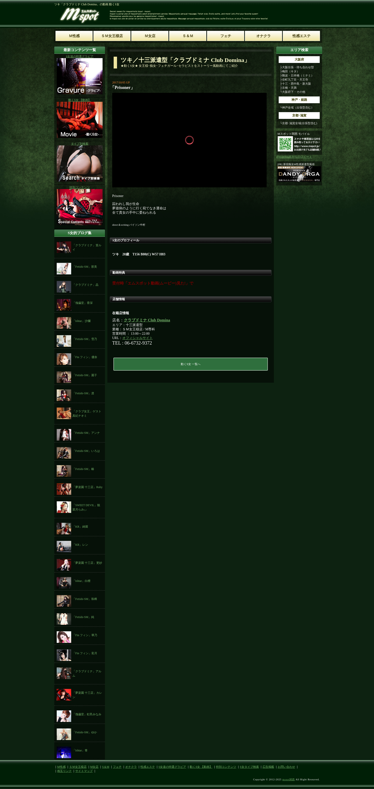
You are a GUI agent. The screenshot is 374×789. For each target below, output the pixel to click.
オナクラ (131, 767)
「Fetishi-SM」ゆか (84, 732)
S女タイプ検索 (249, 767)
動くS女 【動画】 (201, 767)
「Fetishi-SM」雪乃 (84, 339)
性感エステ (147, 767)
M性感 (61, 767)
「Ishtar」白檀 (81, 581)
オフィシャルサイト (137, 338)
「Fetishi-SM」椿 (83, 469)
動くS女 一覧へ (191, 364)
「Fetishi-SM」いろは (86, 451)
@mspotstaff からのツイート (294, 156)
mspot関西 (288, 779)
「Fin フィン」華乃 (84, 635)
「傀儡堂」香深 (82, 303)
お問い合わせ (286, 767)
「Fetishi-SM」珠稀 (84, 599)
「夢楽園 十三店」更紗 (87, 563)
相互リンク (64, 771)
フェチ (117, 767)
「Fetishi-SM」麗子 (84, 375)
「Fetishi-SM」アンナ (86, 433)
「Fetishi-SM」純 (83, 617)
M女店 (94, 767)
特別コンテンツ (226, 767)
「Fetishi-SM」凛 (83, 393)
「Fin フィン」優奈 (84, 357)
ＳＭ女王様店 (78, 767)
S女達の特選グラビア (172, 767)
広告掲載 (268, 767)
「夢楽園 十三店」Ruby (87, 487)
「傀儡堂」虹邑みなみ (86, 714)
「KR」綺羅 (80, 526)
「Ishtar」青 (80, 750)
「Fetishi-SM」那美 (84, 266)
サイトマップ (84, 771)
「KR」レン (80, 544)
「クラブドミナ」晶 (85, 284)
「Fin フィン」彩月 (84, 653)
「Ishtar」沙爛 (81, 321)
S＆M (105, 767)
